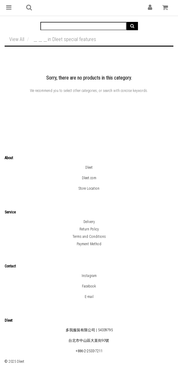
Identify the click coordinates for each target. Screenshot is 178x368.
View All (16, 39)
